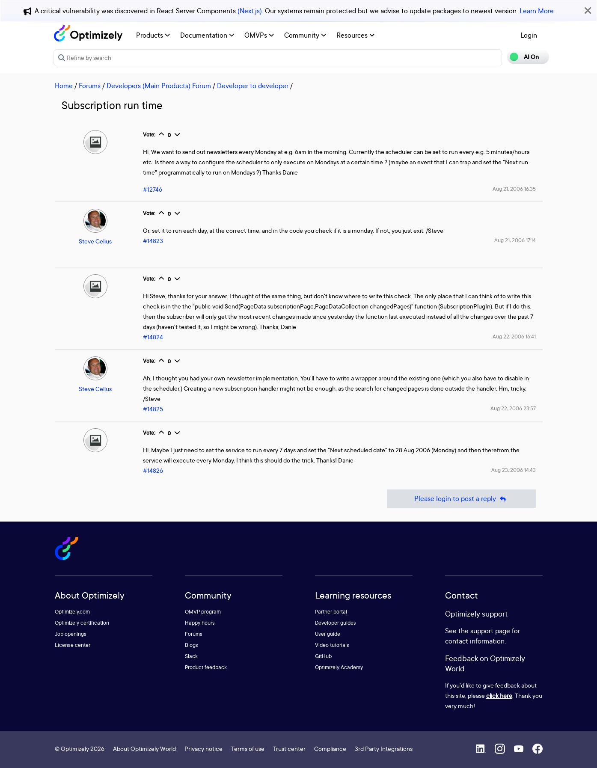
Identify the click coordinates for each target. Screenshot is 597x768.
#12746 (152, 189)
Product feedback (206, 667)
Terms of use (247, 748)
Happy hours (200, 622)
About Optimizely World (144, 748)
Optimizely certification (82, 622)
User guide (327, 634)
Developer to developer (252, 85)
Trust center (289, 748)
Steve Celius (95, 241)
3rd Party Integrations (384, 748)
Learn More (537, 10)
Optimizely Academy (339, 667)
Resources (355, 35)
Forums (90, 85)
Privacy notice (203, 748)
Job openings (70, 634)
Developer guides (335, 622)
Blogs (191, 645)
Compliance (330, 748)
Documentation (207, 35)
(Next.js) (250, 10)
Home (64, 85)
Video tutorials (332, 645)
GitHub (323, 656)
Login (528, 35)
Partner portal (331, 611)
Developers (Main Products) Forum (159, 85)
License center (72, 645)
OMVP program (203, 611)
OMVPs (259, 35)
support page (490, 630)
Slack (191, 656)
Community (305, 35)
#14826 (153, 470)
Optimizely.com (72, 611)
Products (153, 35)
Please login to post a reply (461, 499)
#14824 (153, 337)
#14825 (153, 409)
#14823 (153, 241)
